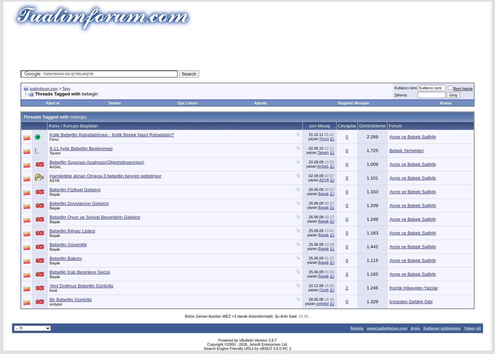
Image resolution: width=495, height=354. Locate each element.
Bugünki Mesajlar (354, 103)
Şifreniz (401, 95)
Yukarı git (472, 328)
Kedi (53, 290)
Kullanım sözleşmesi (442, 328)
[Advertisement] (247, 49)
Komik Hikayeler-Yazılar (413, 287)
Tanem (55, 153)
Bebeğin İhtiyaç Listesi (72, 230)
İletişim (357, 328)
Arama (445, 103)
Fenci (54, 139)
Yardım (114, 103)
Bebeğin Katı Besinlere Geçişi (80, 272)
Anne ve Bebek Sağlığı (412, 136)
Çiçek (324, 290)
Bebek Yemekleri (406, 150)
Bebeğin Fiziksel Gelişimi (75, 189)
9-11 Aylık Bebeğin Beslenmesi (81, 148)
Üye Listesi (187, 103)
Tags (66, 89)
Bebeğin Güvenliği (68, 244)
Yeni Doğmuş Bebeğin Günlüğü (81, 285)
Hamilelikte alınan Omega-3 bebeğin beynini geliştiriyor (105, 176)
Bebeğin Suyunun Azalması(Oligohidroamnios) (97, 162)
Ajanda (260, 103)
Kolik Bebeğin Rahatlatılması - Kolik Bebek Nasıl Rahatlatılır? (112, 134)
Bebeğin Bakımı (66, 258)
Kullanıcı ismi (406, 88)
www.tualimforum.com (387, 328)
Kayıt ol (53, 103)
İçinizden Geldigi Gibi (410, 301)
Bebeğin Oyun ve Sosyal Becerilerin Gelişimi (95, 217)
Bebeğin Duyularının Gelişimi (79, 203)
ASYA (54, 181)
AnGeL (55, 167)
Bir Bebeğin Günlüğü (71, 299)
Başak (55, 194)
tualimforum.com (44, 89)
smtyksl (56, 304)
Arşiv (415, 328)
